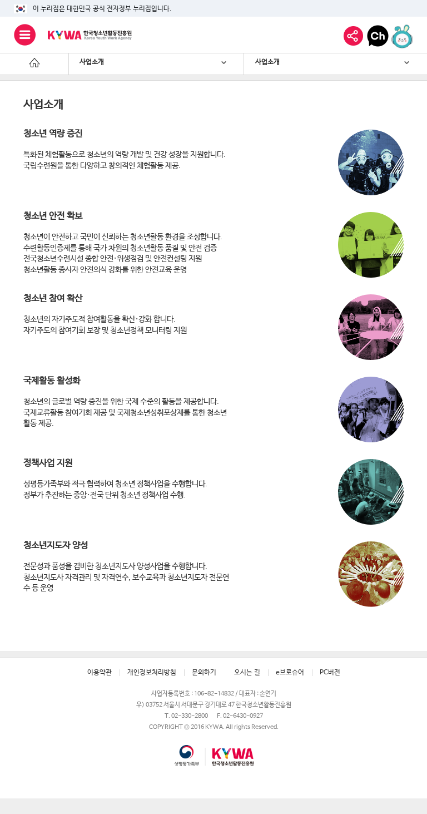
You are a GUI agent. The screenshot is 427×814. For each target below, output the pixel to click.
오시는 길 (247, 673)
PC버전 (330, 673)
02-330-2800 (189, 715)
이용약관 (99, 673)
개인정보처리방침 (151, 673)
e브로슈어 (290, 673)
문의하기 (204, 673)
